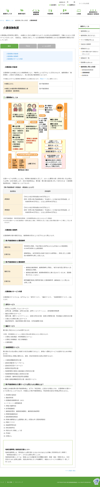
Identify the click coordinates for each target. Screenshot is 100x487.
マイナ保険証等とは (87, 40)
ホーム (2, 20)
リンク (2, 482)
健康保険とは (85, 31)
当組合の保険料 (86, 44)
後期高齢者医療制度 (87, 70)
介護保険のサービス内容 (15, 59)
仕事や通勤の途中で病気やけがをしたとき (90, 53)
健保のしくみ (9, 20)
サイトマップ (19, 482)
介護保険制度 (86, 72)
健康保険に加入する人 (88, 35)
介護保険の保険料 (12, 56)
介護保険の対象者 (12, 53)
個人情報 (9, 482)
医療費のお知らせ (86, 62)
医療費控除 (85, 75)
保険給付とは (85, 48)
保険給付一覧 (85, 58)
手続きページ (43, 79)
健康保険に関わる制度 (88, 67)
